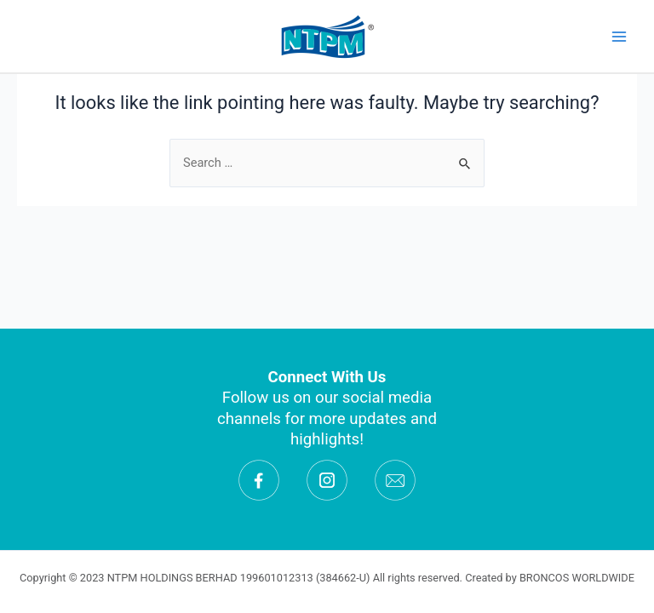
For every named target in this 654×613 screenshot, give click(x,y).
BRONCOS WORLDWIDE (576, 577)
